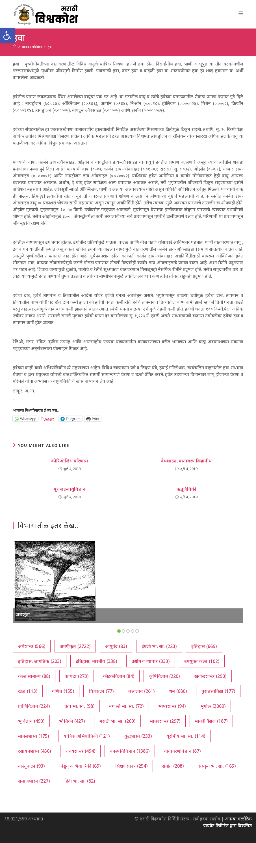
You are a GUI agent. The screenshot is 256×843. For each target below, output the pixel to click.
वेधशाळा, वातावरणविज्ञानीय (186, 461)
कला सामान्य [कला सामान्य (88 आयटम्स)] (34, 676)
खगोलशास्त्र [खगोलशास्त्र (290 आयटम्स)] (210, 676)
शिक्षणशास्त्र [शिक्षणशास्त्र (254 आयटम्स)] (131, 766)
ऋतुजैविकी (186, 489)
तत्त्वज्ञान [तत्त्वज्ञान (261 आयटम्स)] (141, 691)
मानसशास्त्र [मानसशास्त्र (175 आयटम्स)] (33, 736)
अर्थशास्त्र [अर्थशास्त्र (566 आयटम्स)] (31, 646)
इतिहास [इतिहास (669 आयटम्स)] (204, 646)
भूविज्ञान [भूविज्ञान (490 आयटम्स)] (31, 721)
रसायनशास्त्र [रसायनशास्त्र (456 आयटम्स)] (34, 751)
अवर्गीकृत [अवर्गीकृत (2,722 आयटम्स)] (75, 646)
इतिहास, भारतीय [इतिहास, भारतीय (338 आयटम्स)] (96, 661)
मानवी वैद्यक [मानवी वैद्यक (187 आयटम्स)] (211, 721)
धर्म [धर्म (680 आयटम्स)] (178, 691)
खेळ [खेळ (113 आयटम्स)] (27, 691)
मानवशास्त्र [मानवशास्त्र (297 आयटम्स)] (165, 721)
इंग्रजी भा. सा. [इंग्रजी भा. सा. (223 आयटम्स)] (159, 646)
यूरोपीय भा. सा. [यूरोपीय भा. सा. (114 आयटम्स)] (185, 736)
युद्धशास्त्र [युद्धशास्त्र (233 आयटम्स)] (138, 736)
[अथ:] (14, 46)
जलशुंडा (23, 614)
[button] (7, 35)
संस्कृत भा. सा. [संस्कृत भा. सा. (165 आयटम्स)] (217, 766)
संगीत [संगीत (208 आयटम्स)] (173, 766)
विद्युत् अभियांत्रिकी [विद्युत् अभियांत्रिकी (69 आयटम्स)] (80, 766)
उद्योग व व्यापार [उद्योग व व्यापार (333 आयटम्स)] (151, 661)
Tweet (47, 418)
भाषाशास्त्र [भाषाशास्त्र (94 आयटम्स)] (172, 706)
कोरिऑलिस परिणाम (69, 461)
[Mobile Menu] (240, 13)
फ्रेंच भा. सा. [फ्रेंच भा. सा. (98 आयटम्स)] (79, 706)
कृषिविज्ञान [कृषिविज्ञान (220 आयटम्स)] (164, 676)
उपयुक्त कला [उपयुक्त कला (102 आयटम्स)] (201, 661)
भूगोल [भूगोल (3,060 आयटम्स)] (212, 706)
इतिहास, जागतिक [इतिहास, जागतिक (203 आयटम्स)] (39, 661)
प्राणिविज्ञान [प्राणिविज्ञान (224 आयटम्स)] (34, 706)
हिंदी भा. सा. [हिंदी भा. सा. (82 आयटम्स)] (79, 781)
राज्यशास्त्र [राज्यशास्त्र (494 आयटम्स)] (80, 751)
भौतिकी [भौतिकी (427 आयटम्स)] (72, 721)
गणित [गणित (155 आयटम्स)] (63, 691)
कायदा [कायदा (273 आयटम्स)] (76, 676)
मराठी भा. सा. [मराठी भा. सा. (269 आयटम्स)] (117, 721)
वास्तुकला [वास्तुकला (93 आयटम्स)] (31, 766)
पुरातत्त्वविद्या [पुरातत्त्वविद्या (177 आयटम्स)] (218, 691)
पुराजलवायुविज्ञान (70, 489)
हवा (49, 46)
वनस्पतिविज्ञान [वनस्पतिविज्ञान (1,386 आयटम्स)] (129, 751)
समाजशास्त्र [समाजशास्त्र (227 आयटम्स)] (34, 781)
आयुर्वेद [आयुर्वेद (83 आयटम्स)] (116, 646)
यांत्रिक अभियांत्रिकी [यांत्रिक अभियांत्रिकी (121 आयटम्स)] (87, 736)
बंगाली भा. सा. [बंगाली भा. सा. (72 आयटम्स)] (126, 706)
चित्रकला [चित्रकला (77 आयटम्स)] (101, 691)
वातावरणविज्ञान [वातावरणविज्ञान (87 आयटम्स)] (182, 751)
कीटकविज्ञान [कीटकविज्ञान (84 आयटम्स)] (118, 676)
